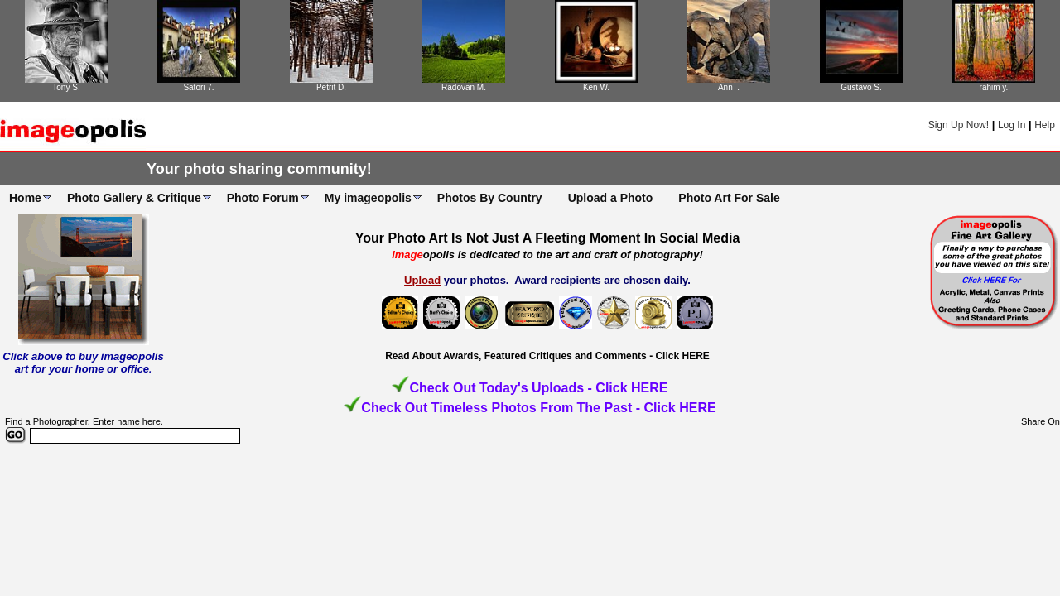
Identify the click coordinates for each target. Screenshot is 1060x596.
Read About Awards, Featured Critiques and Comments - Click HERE (547, 356)
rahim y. (994, 87)
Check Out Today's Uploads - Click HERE (538, 388)
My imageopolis (368, 197)
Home (25, 197)
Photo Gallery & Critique (134, 197)
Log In (1011, 125)
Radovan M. (463, 87)
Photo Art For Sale (728, 197)
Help (1044, 125)
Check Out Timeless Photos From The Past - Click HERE (538, 408)
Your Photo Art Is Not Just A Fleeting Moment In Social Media (547, 238)
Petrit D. (331, 87)
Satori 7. (198, 87)
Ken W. (596, 87)
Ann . (729, 87)
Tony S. (66, 87)
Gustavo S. (861, 87)
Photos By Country (489, 197)
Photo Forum (263, 197)
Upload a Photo (610, 197)
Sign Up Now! (958, 125)
